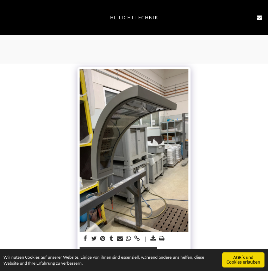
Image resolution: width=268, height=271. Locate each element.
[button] (8, 17)
